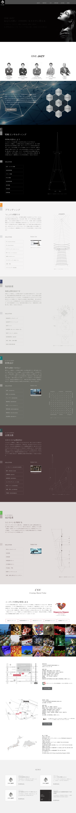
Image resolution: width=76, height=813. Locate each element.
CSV (51, 2)
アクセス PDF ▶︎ (47, 688)
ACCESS (62, 2)
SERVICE (44, 2)
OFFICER (56, 2)
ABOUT (38, 2)
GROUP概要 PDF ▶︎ (11, 109)
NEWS (68, 2)
